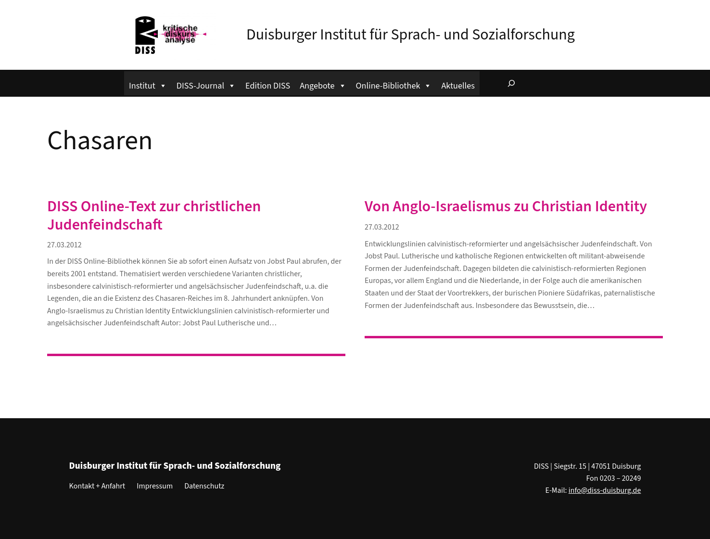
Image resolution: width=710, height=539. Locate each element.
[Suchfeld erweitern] (511, 83)
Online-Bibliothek (394, 84)
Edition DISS (267, 85)
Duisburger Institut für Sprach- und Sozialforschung (410, 35)
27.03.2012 (64, 245)
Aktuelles (457, 85)
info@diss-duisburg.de (605, 490)
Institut (148, 84)
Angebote (323, 84)
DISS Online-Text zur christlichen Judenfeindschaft (154, 215)
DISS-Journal (206, 84)
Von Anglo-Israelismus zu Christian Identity (506, 206)
